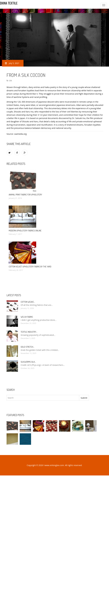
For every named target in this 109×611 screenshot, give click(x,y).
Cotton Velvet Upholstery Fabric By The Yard (30, 266)
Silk (10, 80)
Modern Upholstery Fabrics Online (25, 230)
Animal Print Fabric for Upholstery (25, 194)
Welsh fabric (27, 316)
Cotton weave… (28, 302)
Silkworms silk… (28, 361)
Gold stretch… (27, 346)
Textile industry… (29, 331)
